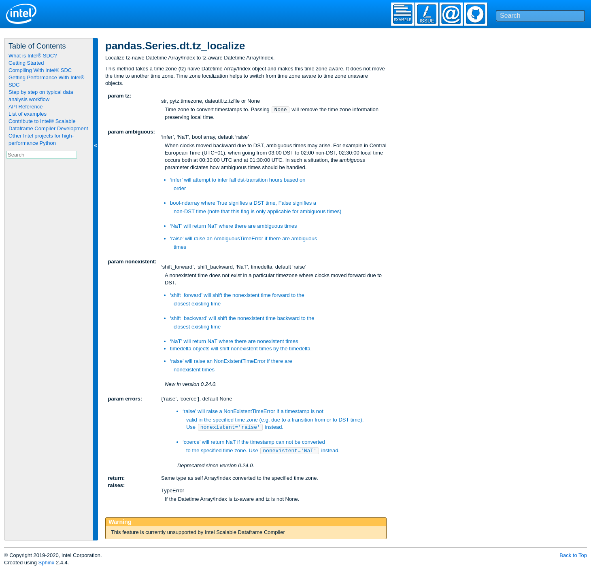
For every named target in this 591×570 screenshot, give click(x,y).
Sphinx (46, 562)
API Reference (26, 107)
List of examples (28, 114)
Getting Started (26, 63)
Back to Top (573, 555)
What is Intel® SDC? (33, 56)
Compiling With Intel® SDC (40, 70)
